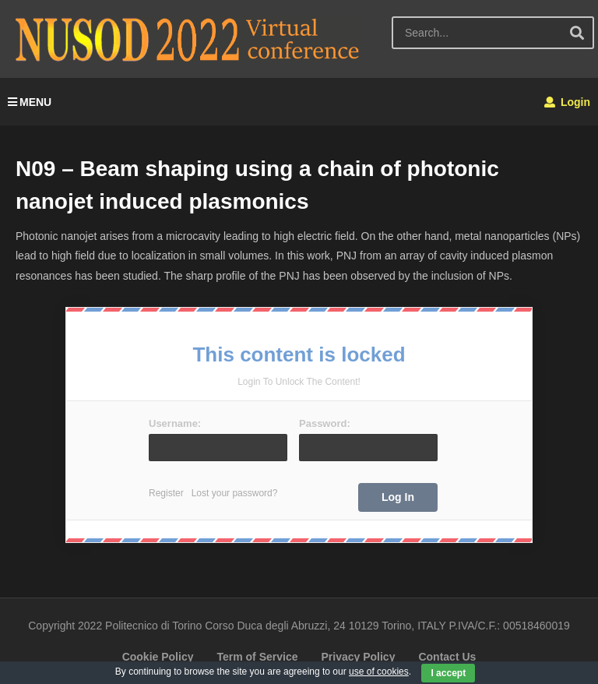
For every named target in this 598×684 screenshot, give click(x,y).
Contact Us (447, 657)
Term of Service (256, 657)
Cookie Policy (158, 657)
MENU (29, 102)
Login (567, 102)
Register (166, 493)
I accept (448, 673)
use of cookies (379, 671)
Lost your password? (235, 493)
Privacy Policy (358, 657)
